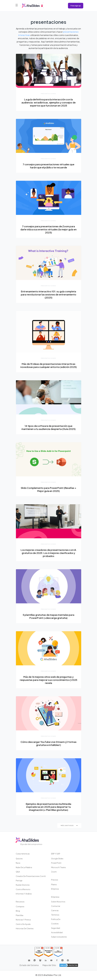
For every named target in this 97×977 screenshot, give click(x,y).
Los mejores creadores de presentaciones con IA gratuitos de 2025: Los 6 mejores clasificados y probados (48, 552)
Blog (18, 911)
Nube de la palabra (24, 867)
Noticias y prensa (23, 919)
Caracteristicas (23, 853)
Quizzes (19, 858)
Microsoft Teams (58, 867)
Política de (55, 919)
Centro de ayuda (23, 924)
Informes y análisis (24, 894)
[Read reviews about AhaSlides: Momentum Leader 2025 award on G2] (48, 952)
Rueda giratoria (23, 885)
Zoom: (54, 872)
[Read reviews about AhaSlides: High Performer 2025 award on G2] (39, 952)
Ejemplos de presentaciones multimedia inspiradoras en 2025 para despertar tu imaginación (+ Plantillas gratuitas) (48, 806)
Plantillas (20, 915)
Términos (55, 915)
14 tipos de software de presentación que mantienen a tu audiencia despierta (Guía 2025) (48, 427)
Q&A (18, 872)
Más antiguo (69, 825)
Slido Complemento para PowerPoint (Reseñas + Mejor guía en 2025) (48, 489)
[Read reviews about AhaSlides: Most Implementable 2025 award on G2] (58, 952)
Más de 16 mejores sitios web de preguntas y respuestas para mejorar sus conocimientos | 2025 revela (48, 679)
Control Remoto (23, 889)
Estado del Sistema (29, 965)
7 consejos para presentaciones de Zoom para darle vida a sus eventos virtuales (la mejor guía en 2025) (48, 229)
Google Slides (57, 858)
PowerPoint (56, 863)
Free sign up (76, 5)
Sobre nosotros (58, 901)
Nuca (18, 863)
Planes (54, 884)
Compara (20, 906)
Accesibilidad (57, 932)
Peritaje (19, 880)
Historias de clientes (25, 928)
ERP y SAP (55, 853)
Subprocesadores (59, 937)
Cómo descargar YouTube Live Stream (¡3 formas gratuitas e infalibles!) (48, 743)
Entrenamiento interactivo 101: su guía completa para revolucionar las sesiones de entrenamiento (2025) (48, 294)
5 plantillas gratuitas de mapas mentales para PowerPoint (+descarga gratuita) (48, 616)
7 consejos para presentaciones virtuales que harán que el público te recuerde (48, 166)
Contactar (55, 906)
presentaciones (48, 93)
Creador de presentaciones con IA (31, 876)
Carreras (55, 910)
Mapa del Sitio (49, 965)
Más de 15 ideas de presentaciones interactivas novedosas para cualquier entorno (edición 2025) (48, 365)
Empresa (55, 889)
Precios (54, 879)
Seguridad (55, 928)
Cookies (55, 923)
